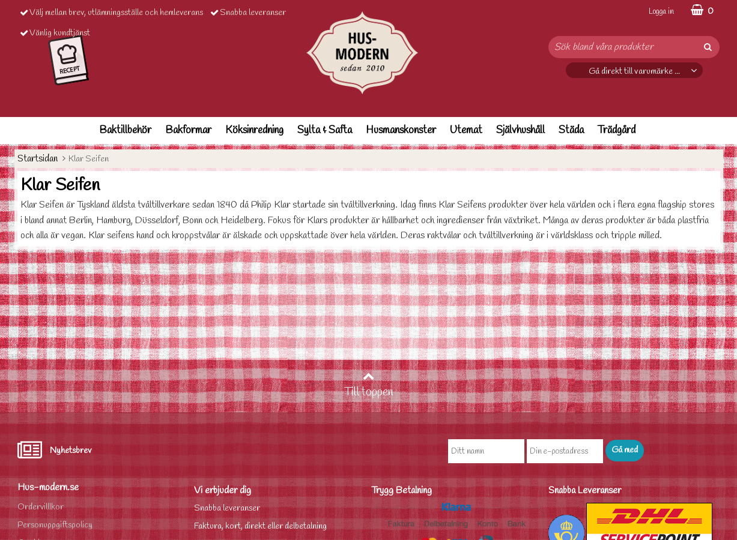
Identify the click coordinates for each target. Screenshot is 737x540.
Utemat (466, 130)
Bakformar (188, 130)
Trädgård (616, 130)
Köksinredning (254, 130)
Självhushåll (520, 130)
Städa (571, 130)
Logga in (661, 12)
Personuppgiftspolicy (55, 525)
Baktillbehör (125, 130)
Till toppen (368, 385)
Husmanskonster (401, 130)
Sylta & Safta (324, 130)
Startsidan (37, 158)
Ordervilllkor (40, 507)
